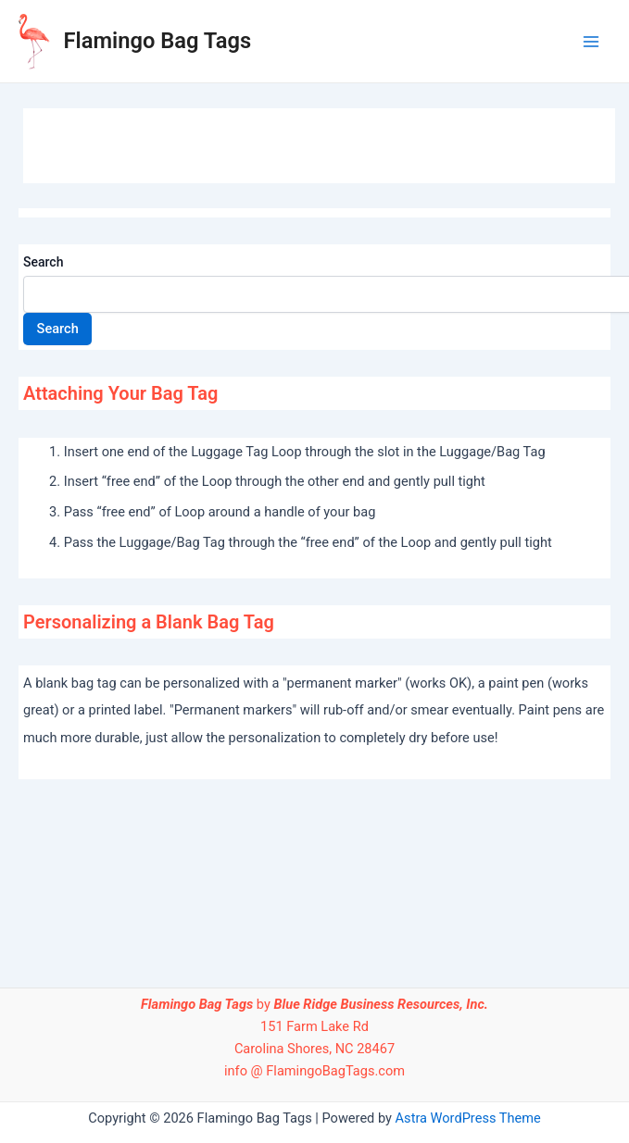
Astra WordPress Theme (468, 1118)
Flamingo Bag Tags (158, 41)
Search (43, 262)
